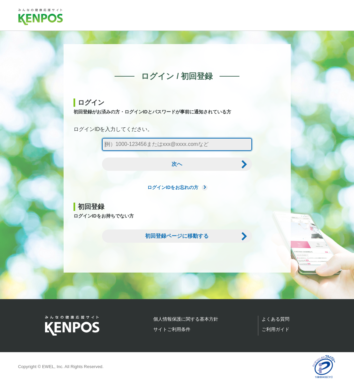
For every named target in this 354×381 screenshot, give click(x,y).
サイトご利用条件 (171, 329)
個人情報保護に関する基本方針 (185, 319)
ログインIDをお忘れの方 (177, 187)
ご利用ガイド (275, 329)
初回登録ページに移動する (177, 236)
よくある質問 (275, 319)
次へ (177, 164)
